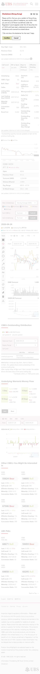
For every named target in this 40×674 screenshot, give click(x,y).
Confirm (7, 38)
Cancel (16, 38)
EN (37, 14)
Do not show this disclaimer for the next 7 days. (18, 33)
